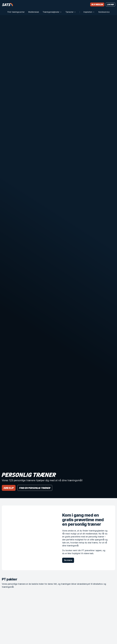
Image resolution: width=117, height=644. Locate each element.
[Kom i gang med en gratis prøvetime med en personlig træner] (28, 537)
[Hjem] (7, 4)
